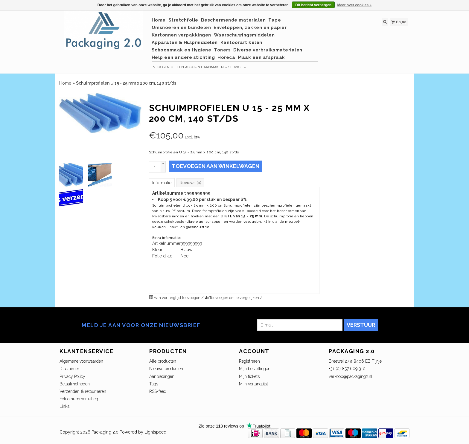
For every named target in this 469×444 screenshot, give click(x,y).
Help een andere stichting (183, 57)
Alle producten (162, 361)
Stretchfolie (183, 20)
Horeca (226, 57)
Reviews (190, 182)
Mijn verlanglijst (253, 384)
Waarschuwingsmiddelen (244, 35)
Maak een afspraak (261, 57)
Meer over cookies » (354, 5)
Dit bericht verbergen (313, 5)
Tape (274, 20)
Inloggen (161, 67)
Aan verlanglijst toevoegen (175, 297)
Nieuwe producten (166, 368)
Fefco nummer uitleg (79, 398)
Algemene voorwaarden (81, 361)
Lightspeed (155, 432)
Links (64, 406)
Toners (222, 50)
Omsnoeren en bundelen (181, 27)
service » (237, 67)
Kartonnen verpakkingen (181, 35)
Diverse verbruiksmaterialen (267, 50)
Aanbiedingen (161, 376)
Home (159, 20)
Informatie (161, 182)
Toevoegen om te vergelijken (232, 297)
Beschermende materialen (233, 20)
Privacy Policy (72, 376)
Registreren (249, 361)
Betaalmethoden (75, 384)
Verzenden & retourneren (83, 391)
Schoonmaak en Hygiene (181, 50)
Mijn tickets (249, 376)
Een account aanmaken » (202, 67)
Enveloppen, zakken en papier (250, 27)
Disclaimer (69, 368)
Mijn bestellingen (254, 368)
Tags (153, 384)
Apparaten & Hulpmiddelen (185, 42)
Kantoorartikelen (241, 42)
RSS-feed (157, 391)
